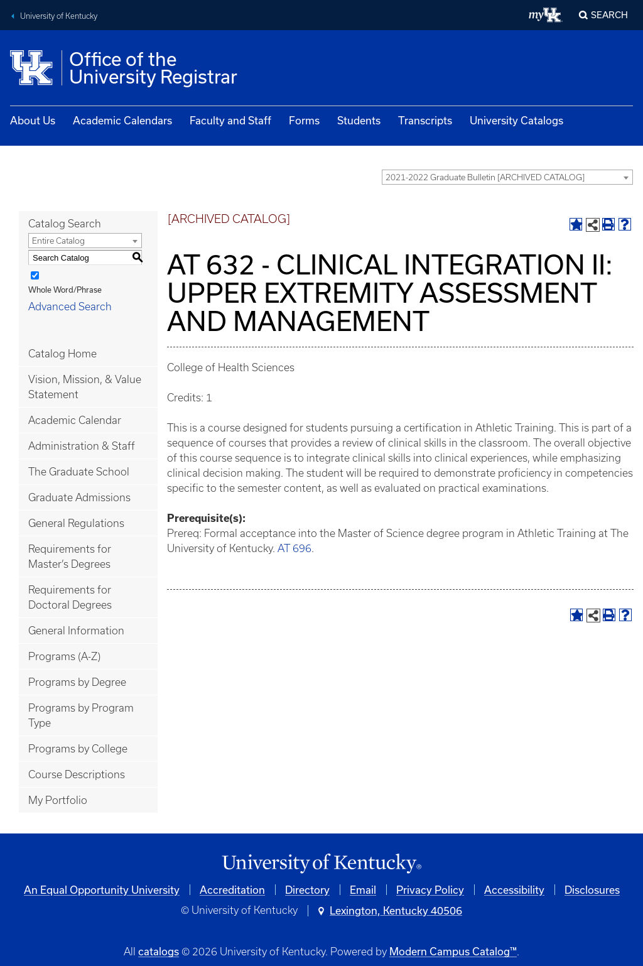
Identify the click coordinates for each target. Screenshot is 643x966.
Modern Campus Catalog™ (453, 951)
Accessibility (514, 890)
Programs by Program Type (81, 715)
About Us (32, 120)
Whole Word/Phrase (65, 289)
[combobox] (507, 177)
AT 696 (294, 548)
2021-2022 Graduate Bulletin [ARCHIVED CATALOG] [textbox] (485, 177)
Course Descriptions (76, 774)
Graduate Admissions (79, 497)
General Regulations (76, 523)
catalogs (158, 951)
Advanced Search (70, 306)
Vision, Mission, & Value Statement (84, 387)
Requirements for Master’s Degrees (69, 556)
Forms (304, 120)
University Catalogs (516, 120)
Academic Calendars (122, 120)
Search (609, 14)
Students (359, 120)
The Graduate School (78, 471)
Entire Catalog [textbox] (58, 241)
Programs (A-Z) (64, 656)
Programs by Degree (77, 682)
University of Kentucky (58, 16)
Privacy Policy (430, 890)
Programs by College (77, 748)
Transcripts (425, 120)
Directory (307, 890)
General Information (76, 630)
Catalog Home (62, 353)
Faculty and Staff (230, 120)
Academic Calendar (74, 420)
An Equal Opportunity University (102, 890)
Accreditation (232, 890)
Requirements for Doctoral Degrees (70, 597)
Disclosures (592, 890)
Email (363, 890)
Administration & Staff (81, 446)
